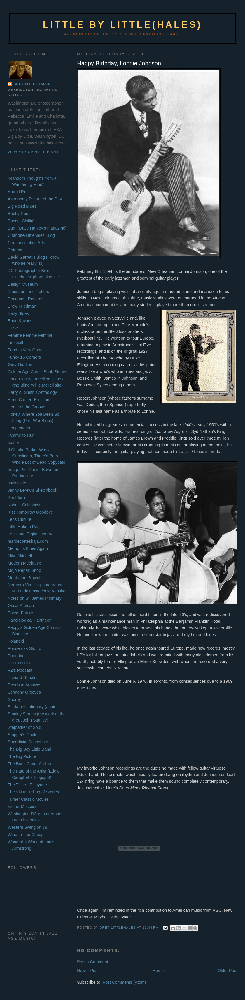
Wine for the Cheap (25, 834)
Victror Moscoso (22, 806)
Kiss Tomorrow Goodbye (30, 512)
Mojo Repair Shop (24, 570)
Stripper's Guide (22, 734)
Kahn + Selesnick (24, 504)
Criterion (15, 250)
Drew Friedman (22, 306)
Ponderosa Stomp (24, 648)
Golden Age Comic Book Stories (37, 371)
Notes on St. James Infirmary (34, 598)
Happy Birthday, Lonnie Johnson (119, 63)
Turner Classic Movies (28, 799)
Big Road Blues (22, 206)
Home (158, 970)
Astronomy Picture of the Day (35, 199)
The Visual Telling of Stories (33, 792)
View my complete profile (35, 152)
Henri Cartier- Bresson (28, 399)
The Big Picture (22, 756)
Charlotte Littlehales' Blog (31, 235)
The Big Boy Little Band (29, 749)
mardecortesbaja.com (28, 541)
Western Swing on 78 (27, 827)
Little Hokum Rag (24, 526)
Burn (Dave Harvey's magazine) (37, 228)
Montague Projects (25, 577)
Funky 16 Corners (24, 357)
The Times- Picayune (27, 784)
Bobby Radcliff (21, 213)
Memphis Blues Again (28, 548)
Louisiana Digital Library (30, 534)
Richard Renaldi (22, 677)
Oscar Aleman (21, 605)
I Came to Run (21, 435)
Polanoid (16, 641)
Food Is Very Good (25, 350)
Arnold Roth (19, 191)
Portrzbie (16, 655)
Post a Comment (92, 962)
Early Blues (18, 313)
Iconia (13, 442)
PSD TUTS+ (19, 663)
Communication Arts (26, 242)
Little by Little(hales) (122, 25)
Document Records (25, 299)
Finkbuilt (15, 342)
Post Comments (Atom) (124, 982)
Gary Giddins (20, 364)
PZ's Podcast (20, 670)
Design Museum (23, 284)
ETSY (13, 328)
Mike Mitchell (20, 555)
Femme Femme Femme (30, 335)
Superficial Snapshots (28, 742)
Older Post (227, 970)
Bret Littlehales (31, 84)
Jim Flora (16, 497)
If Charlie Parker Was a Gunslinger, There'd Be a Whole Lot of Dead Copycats (36, 456)
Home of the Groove (26, 407)
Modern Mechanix (24, 563)
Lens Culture (19, 519)
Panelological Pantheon (29, 620)
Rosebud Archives (24, 684)
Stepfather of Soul (24, 727)
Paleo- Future (20, 613)
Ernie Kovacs (20, 320)
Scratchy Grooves (24, 692)
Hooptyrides (19, 428)
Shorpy (14, 699)
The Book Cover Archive (30, 763)
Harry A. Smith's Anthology (32, 392)
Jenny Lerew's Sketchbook (32, 490)
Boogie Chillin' (21, 220)
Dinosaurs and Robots (28, 291)
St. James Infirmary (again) (33, 706)
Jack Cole (17, 483)
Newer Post (88, 970)
